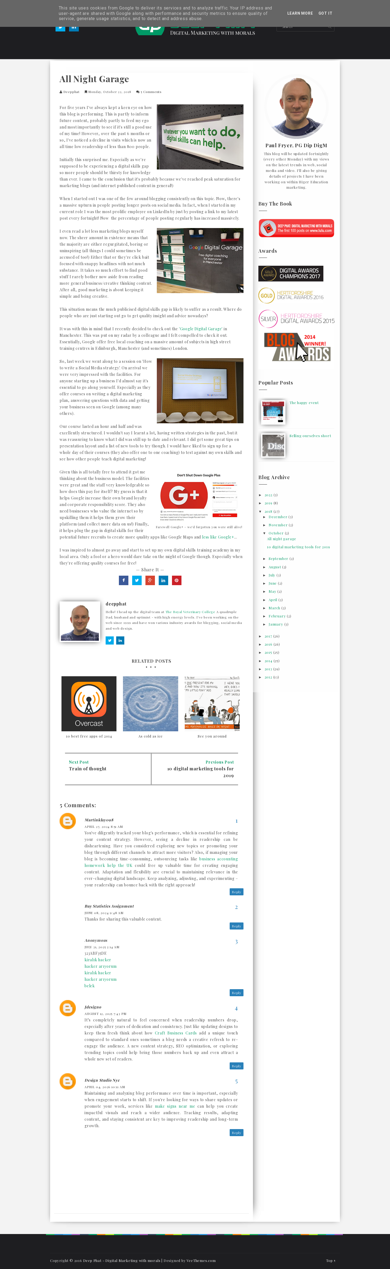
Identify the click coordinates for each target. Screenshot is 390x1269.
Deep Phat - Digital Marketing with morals (122, 1260)
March (275, 607)
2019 (269, 503)
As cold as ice (150, 736)
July (273, 575)
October (277, 533)
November (279, 525)
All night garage (281, 538)
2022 (269, 494)
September (279, 558)
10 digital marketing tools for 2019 (298, 546)
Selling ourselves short (310, 435)
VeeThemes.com (201, 1260)
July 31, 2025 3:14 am (101, 947)
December (278, 516)
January (276, 624)
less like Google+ (218, 537)
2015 (269, 652)
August (275, 567)
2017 (269, 636)
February (278, 616)
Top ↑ (331, 1260)
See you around (212, 736)
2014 (269, 660)
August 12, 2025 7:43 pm (105, 1013)
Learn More (300, 13)
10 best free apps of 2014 (89, 736)
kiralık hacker (97, 959)
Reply (236, 892)
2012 (269, 677)
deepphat (71, 91)
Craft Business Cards (176, 1033)
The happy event (304, 402)
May (273, 591)
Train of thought (87, 768)
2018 (269, 511)
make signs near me (175, 1106)
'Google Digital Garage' (201, 328)
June (273, 583)
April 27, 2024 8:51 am (103, 826)
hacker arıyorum (100, 966)
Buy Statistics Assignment (109, 906)
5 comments (151, 91)
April (273, 599)
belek (89, 985)
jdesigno (92, 1007)
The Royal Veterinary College (190, 612)
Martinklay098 (98, 819)
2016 (269, 644)
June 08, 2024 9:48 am (103, 913)
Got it (325, 13)
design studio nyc (102, 1080)
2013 (269, 668)
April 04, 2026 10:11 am (104, 1087)
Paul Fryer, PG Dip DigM (296, 145)
